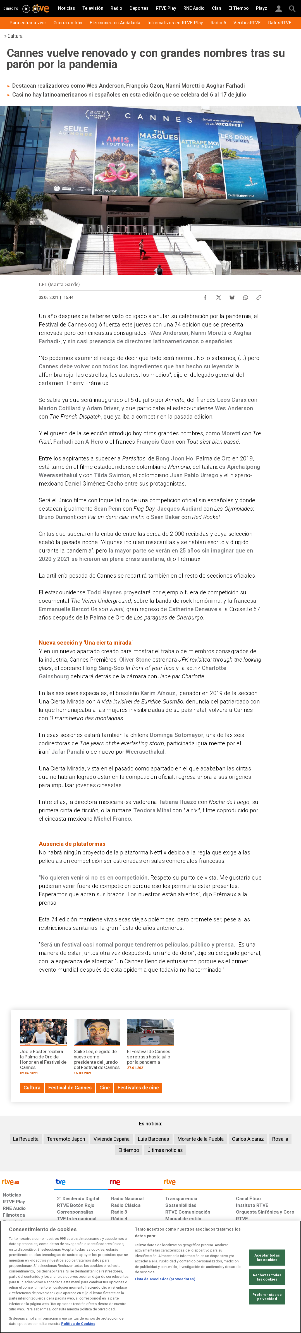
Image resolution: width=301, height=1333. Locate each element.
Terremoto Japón (66, 1139)
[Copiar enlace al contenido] (259, 296)
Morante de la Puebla (201, 1139)
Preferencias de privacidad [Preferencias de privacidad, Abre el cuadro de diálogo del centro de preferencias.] (267, 1297)
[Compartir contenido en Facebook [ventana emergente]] (205, 296)
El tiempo (128, 1150)
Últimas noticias (165, 1150)
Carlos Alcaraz (248, 1139)
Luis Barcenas (153, 1139)
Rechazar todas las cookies (267, 1277)
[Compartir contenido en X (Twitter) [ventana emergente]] (218, 296)
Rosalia (280, 1139)
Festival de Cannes (63, 324)
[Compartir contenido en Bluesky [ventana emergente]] (232, 296)
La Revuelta (26, 1139)
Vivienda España (112, 1139)
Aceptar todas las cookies (267, 1257)
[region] (150, 1277)
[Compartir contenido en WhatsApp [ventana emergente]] (245, 296)
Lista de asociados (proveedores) (165, 1279)
